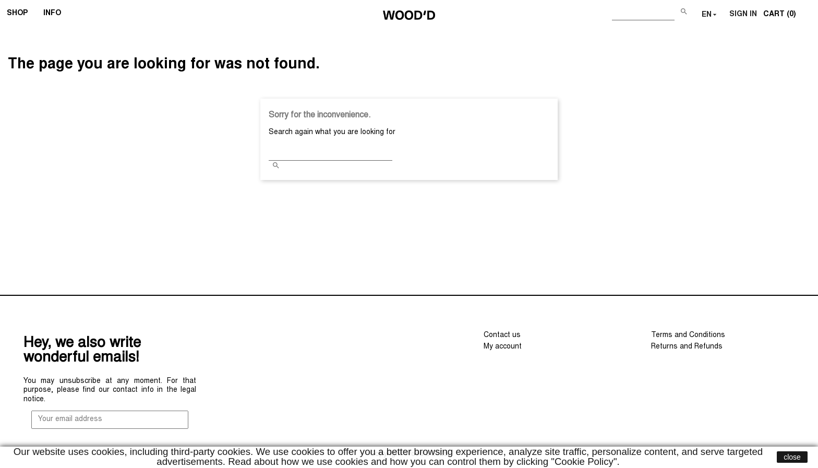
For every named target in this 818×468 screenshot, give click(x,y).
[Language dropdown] (710, 15)
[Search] (643, 12)
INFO (55, 14)
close (792, 457)
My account (503, 347)
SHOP (20, 14)
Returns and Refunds (687, 347)
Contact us (502, 335)
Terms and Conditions (688, 335)
